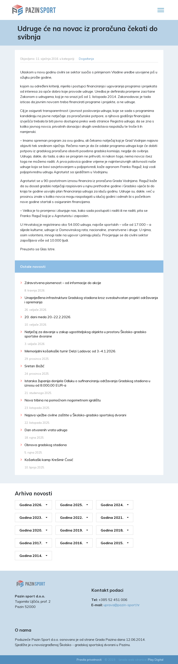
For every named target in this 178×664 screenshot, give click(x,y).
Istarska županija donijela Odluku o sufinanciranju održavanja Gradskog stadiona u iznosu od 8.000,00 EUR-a (87, 383)
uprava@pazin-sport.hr (122, 605)
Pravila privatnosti (89, 659)
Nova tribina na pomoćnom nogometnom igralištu (62, 400)
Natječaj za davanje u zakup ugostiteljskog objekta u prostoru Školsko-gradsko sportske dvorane (85, 334)
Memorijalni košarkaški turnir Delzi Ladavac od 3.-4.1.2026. (70, 351)
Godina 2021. (112, 517)
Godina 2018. (112, 530)
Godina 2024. (112, 505)
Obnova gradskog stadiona (45, 445)
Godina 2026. (30, 505)
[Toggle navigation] (161, 10)
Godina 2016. (71, 543)
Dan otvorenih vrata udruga (45, 430)
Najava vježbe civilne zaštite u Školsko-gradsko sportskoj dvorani (75, 415)
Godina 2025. (71, 505)
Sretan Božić (34, 366)
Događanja (86, 58)
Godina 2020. (30, 530)
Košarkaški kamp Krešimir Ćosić (48, 459)
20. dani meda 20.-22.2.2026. (47, 317)
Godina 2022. (71, 517)
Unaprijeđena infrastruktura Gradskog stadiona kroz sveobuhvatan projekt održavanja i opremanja (91, 299)
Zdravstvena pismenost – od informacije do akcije (62, 283)
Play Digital (155, 659)
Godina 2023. (30, 517)
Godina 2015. (112, 543)
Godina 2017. (30, 543)
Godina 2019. (71, 530)
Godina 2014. (30, 555)
